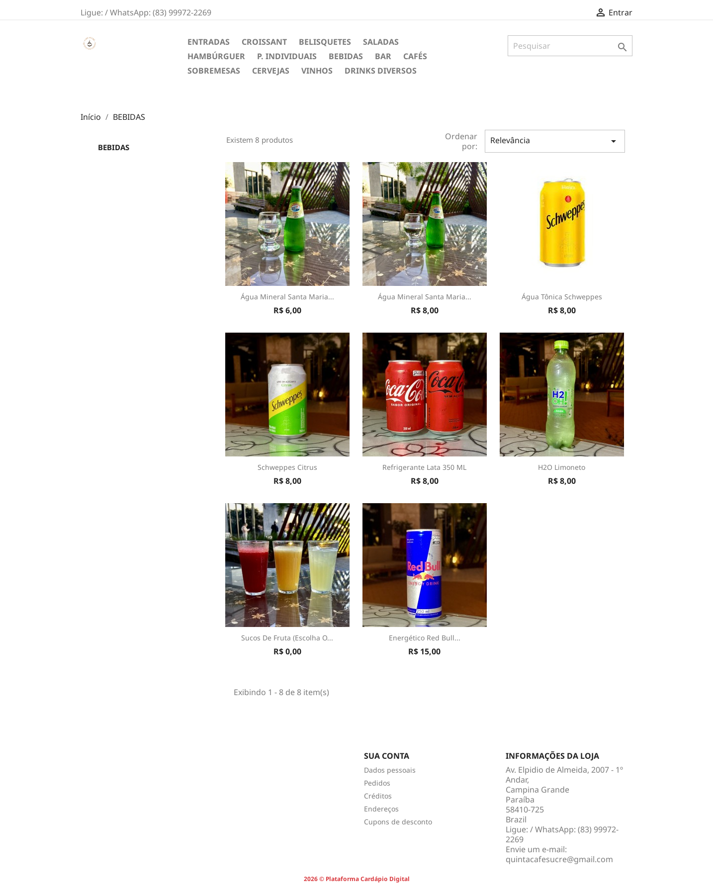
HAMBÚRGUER (216, 56)
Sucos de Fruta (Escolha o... (287, 637)
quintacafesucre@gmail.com (559, 859)
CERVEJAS (270, 70)
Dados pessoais (390, 770)
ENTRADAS (208, 41)
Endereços (381, 808)
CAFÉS (415, 56)
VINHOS (317, 70)
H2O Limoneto (561, 467)
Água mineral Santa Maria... (287, 296)
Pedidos (377, 783)
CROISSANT (264, 41)
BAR (383, 56)
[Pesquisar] (570, 45)
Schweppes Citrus (287, 467)
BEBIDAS (346, 56)
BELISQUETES (325, 41)
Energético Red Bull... (424, 637)
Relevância (555, 141)
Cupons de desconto (398, 821)
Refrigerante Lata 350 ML (424, 467)
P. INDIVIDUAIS (287, 56)
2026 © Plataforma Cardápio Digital (357, 879)
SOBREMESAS (213, 70)
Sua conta (386, 755)
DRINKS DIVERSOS (381, 70)
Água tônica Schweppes (562, 296)
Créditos (378, 796)
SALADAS (381, 41)
